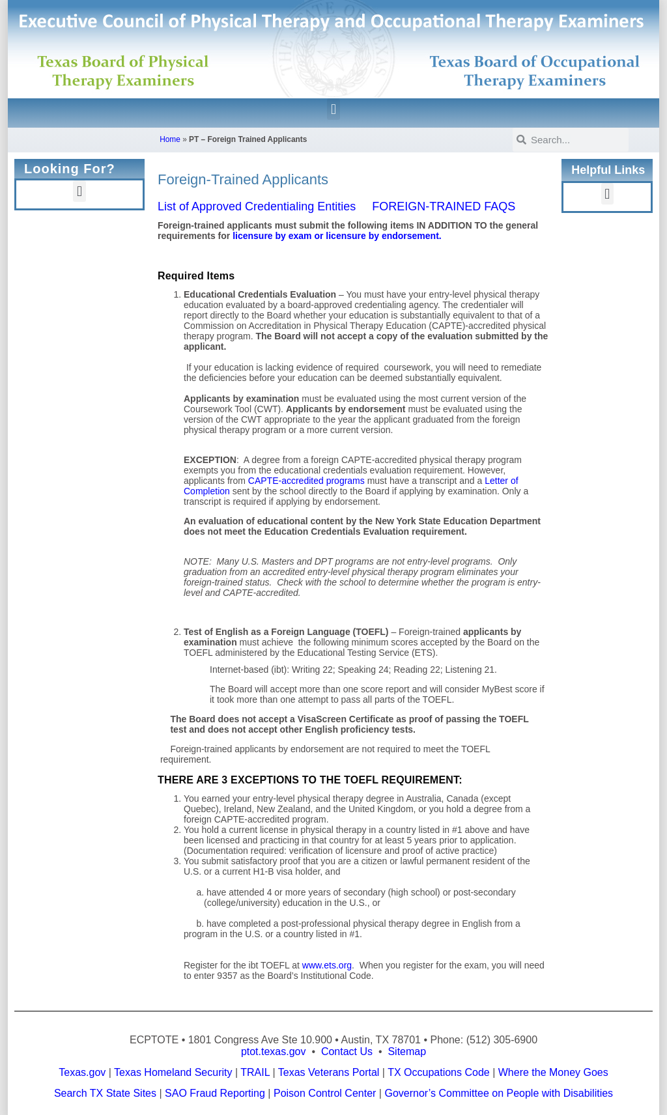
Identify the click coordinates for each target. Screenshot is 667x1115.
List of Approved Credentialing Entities (257, 206)
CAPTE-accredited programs (306, 480)
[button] (333, 109)
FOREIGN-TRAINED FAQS (443, 206)
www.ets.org (327, 965)
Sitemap (407, 1051)
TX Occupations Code (439, 1072)
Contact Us (347, 1051)
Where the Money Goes (553, 1072)
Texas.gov (82, 1072)
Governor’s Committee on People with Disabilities (498, 1093)
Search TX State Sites (105, 1093)
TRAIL (255, 1072)
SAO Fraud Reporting (215, 1093)
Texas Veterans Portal (329, 1072)
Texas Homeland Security (173, 1072)
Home (170, 139)
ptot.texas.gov (273, 1051)
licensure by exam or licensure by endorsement (336, 236)
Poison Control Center (325, 1093)
